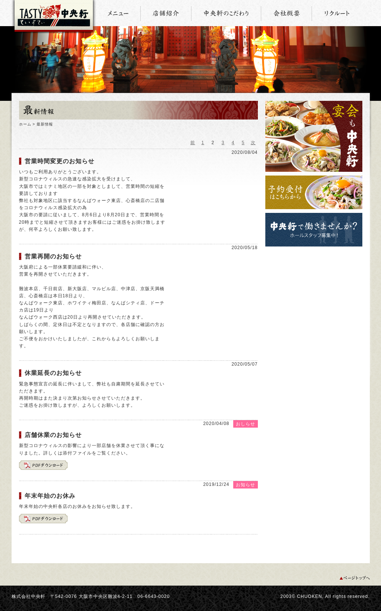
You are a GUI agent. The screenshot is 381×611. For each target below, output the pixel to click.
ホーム (25, 124)
